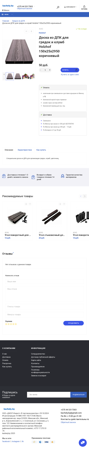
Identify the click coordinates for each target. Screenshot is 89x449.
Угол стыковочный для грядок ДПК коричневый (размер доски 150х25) (52, 235)
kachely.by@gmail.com (71, 413)
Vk (23, 441)
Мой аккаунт (69, 7)
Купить (69, 70)
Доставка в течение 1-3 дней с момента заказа (15, 176)
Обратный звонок (24, 8)
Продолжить (73, 323)
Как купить (41, 150)
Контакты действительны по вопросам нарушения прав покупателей (74, 419)
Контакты (35, 363)
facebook (6, 441)
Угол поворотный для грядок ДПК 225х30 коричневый (18, 235)
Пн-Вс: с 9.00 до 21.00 (71, 416)
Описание (9, 150)
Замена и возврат (38, 376)
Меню (5, 14)
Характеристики (25, 150)
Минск (5, 10)
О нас (4, 354)
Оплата (5, 360)
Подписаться (78, 394)
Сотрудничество (38, 354)
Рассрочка (6, 363)
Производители (37, 367)
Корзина (84, 7)
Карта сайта (36, 360)
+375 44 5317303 (25, 6)
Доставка (6, 357)
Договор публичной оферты (43, 357)
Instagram (16, 441)
